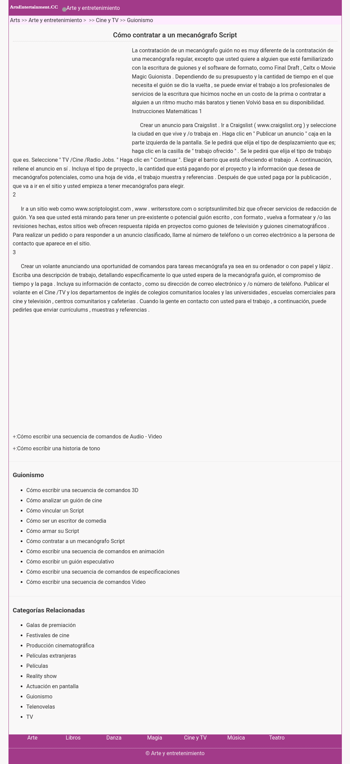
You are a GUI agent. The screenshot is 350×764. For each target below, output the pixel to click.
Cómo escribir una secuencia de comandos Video (86, 582)
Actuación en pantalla (52, 686)
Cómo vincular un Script (55, 510)
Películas (37, 666)
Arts (15, 20)
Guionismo (140, 20)
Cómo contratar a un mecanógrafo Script (76, 541)
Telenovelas (40, 707)
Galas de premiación (51, 625)
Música (236, 737)
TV (29, 717)
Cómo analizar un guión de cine (65, 500)
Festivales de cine (48, 635)
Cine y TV (107, 20)
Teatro (277, 737)
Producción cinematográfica (60, 645)
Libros (73, 737)
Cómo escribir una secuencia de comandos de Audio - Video (90, 436)
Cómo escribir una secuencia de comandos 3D (83, 490)
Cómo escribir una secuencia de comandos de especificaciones (103, 572)
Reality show (41, 676)
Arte (32, 737)
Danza (114, 737)
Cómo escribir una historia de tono (59, 448)
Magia (154, 737)
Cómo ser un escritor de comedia (67, 521)
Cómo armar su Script (53, 531)
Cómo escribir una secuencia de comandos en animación (96, 551)
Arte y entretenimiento (93, 8)
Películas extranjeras (51, 656)
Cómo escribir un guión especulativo (70, 561)
